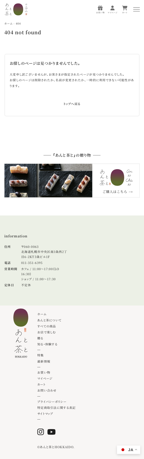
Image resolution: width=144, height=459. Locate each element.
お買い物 (43, 372)
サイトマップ (45, 413)
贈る (40, 338)
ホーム (41, 314)
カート (41, 384)
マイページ (44, 378)
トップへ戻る (72, 104)
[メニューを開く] (136, 9)
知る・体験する (47, 344)
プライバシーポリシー (51, 401)
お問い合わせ (47, 390)
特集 (40, 355)
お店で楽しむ (46, 332)
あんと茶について (49, 320)
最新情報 (43, 361)
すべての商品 (46, 326)
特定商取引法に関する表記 (56, 407)
